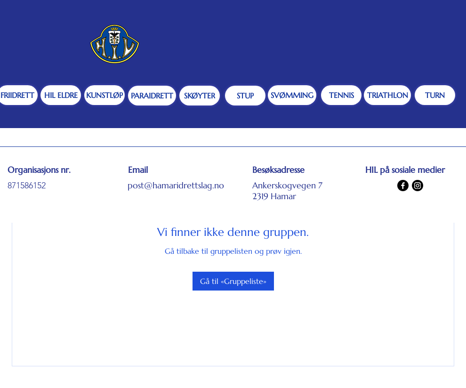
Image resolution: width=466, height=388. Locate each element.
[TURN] (435, 95)
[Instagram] (417, 185)
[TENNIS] (341, 95)
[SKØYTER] (199, 95)
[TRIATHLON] (387, 95)
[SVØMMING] (292, 95)
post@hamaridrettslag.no (176, 185)
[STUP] (245, 95)
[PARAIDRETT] (152, 95)
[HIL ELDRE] (60, 95)
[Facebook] (403, 185)
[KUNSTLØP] (104, 95)
